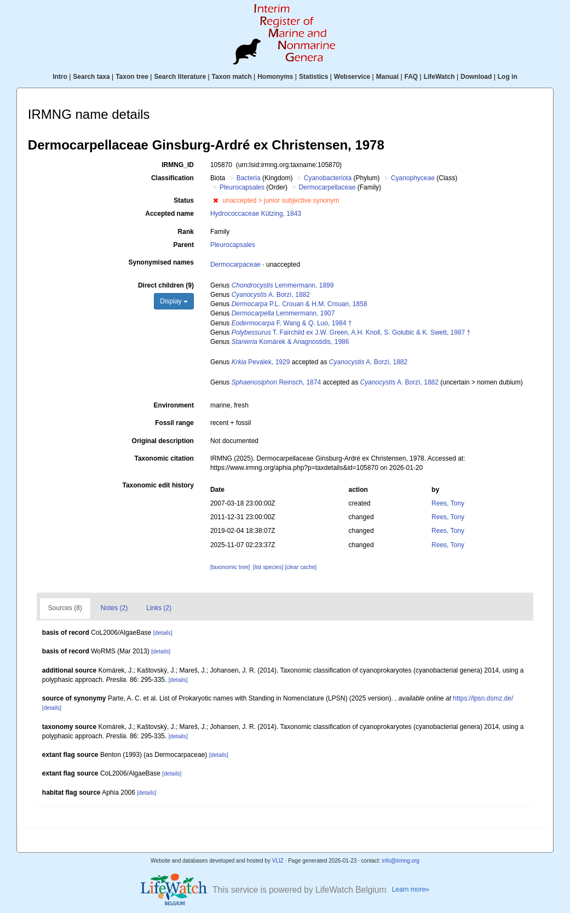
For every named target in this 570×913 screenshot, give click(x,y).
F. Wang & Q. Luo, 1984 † (292, 323)
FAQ (411, 77)
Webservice (352, 77)
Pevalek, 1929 (261, 362)
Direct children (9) (166, 285)
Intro (60, 77)
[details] (162, 633)
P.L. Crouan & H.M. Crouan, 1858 (299, 304)
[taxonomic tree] (230, 567)
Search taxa (91, 77)
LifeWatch (439, 77)
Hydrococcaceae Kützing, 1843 (255, 213)
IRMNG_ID (178, 165)
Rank (186, 232)
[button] (215, 200)
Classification (172, 178)
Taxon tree (132, 77)
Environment (174, 405)
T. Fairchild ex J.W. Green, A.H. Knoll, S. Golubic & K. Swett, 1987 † (351, 332)
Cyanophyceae (413, 178)
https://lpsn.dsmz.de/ (483, 698)
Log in (507, 77)
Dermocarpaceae (235, 264)
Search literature (180, 77)
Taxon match (232, 77)
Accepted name (169, 213)
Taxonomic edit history (157, 485)
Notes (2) (114, 608)
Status (184, 200)
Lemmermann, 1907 (283, 313)
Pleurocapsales (242, 187)
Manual (387, 77)
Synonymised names (161, 262)
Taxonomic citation (163, 458)
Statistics (313, 77)
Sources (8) (65, 608)
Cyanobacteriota (328, 178)
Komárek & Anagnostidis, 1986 (290, 342)
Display (174, 301)
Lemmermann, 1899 (283, 285)
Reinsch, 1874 (276, 382)
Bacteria (249, 178)
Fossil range (174, 423)
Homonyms (275, 77)
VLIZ (278, 861)
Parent (184, 245)
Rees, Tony (447, 503)
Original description (163, 441)
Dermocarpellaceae (326, 187)
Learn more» (410, 889)
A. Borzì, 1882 (271, 294)
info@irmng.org (400, 861)
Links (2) (158, 608)
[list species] (268, 567)
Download (476, 77)
